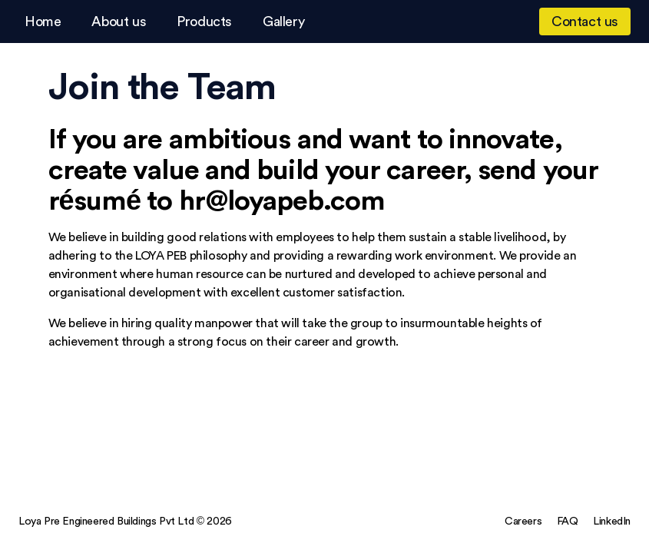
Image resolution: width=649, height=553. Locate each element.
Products (204, 21)
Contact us (584, 21)
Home (43, 21)
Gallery (283, 21)
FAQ (567, 521)
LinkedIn (612, 521)
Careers (523, 521)
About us (118, 21)
